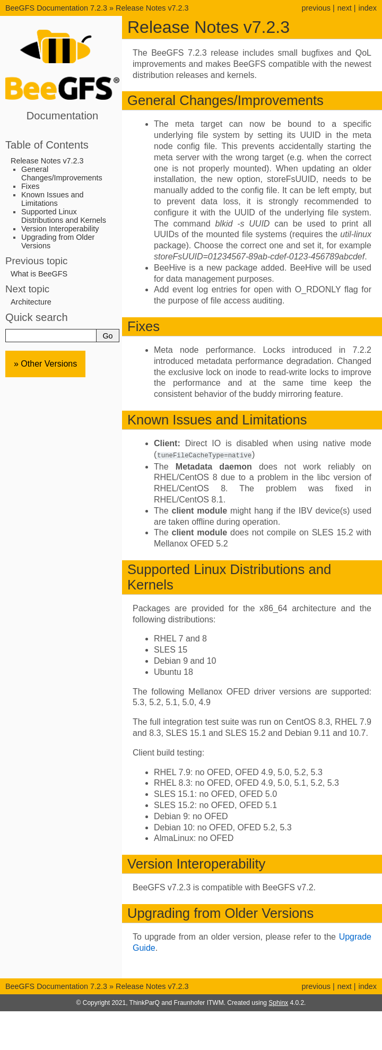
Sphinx (278, 1002)
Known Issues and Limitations (52, 198)
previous (315, 8)
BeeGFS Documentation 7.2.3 (57, 8)
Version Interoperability (60, 228)
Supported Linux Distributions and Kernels (63, 215)
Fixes (30, 186)
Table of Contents (47, 145)
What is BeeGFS (39, 274)
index (368, 8)
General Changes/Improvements (61, 173)
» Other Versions (45, 363)
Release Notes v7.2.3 (152, 8)
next (344, 8)
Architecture (31, 302)
